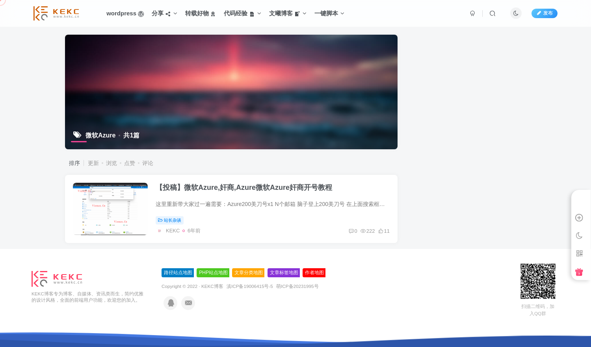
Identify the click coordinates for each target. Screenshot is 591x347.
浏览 (111, 163)
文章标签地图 (284, 272)
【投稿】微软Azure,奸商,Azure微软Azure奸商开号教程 (244, 187)
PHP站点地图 (213, 272)
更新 (93, 163)
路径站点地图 (178, 272)
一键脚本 (329, 13)
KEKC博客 (212, 286)
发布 (544, 13)
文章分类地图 (248, 272)
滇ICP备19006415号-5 (250, 286)
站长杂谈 (169, 220)
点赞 (129, 163)
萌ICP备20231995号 (297, 286)
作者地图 (314, 272)
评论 (147, 163)
